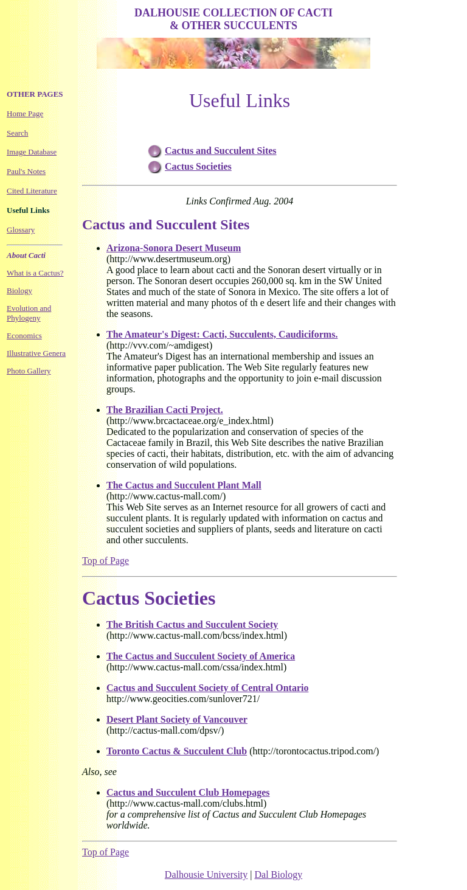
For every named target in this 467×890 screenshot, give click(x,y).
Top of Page (105, 560)
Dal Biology (278, 874)
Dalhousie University (206, 874)
